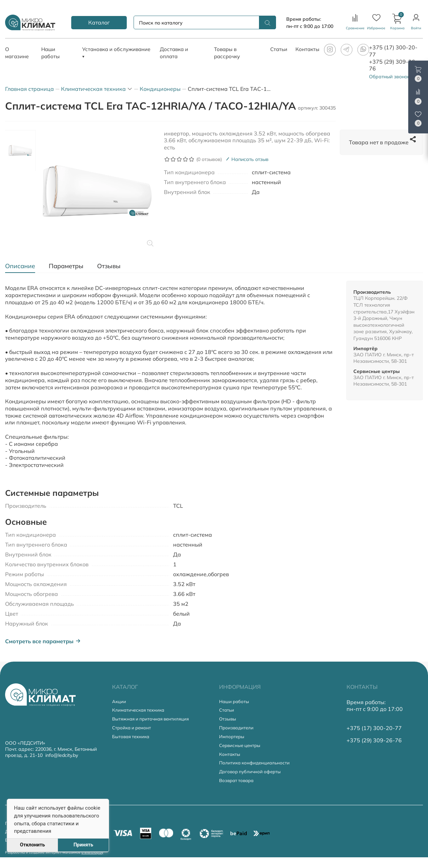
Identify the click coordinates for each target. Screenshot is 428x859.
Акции (119, 701)
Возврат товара (238, 783)
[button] (397, 22)
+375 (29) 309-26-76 (374, 740)
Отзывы (228, 720)
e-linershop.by (92, 854)
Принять (83, 845)
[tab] (23, 266)
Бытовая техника (132, 738)
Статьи (227, 710)
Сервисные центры (241, 746)
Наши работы (235, 701)
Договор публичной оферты (251, 774)
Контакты (230, 756)
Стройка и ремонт (133, 728)
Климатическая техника (140, 710)
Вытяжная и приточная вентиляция (153, 720)
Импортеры (232, 738)
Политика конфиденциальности (256, 764)
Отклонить (32, 845)
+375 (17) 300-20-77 (374, 728)
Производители (237, 728)
